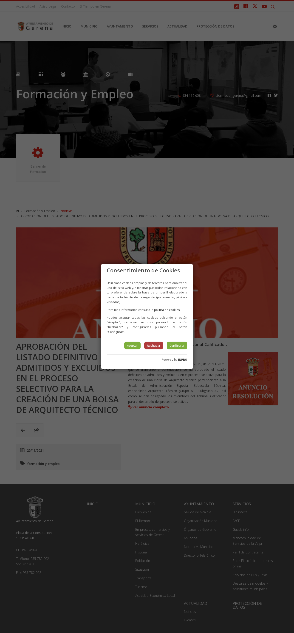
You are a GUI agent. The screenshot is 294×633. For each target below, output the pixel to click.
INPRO (182, 360)
